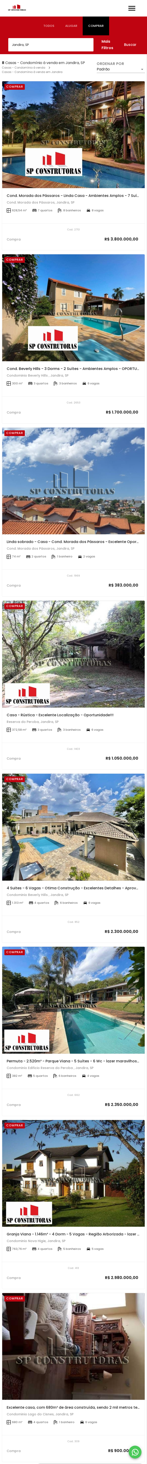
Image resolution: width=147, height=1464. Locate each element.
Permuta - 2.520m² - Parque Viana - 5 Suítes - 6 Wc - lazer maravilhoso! (74, 1061)
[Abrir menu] (131, 8)
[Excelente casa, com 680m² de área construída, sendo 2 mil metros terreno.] (73, 1346)
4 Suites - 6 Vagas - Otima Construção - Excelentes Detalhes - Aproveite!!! (77, 888)
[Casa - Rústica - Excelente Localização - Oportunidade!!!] (73, 654)
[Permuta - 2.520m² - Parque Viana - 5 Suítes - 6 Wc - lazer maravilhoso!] (73, 1000)
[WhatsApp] (135, 1452)
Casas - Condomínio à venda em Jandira (32, 72)
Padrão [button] (103, 69)
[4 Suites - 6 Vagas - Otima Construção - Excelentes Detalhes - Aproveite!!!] (73, 827)
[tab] (49, 26)
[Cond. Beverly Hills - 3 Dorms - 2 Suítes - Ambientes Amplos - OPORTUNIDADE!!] (73, 307)
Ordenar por (110, 64)
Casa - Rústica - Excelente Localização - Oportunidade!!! (60, 715)
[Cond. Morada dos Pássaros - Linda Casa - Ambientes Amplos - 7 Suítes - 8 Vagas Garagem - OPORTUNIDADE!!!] (73, 134)
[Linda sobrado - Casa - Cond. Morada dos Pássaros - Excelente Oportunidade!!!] (73, 481)
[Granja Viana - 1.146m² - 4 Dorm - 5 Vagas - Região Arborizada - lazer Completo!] (73, 1173)
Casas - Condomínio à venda (23, 68)
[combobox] (50, 44)
